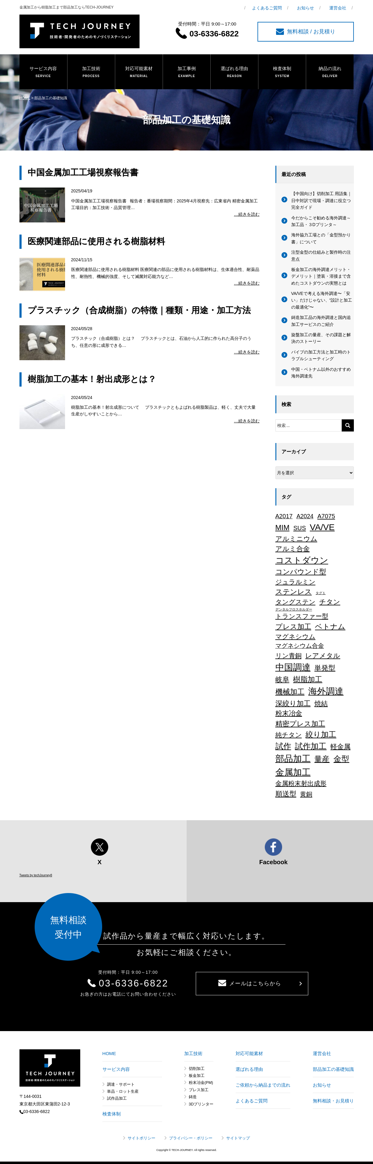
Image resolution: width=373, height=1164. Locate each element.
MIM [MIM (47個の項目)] (282, 527)
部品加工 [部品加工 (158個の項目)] (293, 758)
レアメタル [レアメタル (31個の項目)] (322, 655)
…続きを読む (247, 214)
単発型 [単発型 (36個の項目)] (324, 668)
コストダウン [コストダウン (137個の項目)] (301, 560)
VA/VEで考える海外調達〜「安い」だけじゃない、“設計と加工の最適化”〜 (321, 300)
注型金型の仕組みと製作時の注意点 (321, 255)
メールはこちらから (249, 983)
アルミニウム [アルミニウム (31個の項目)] (296, 539)
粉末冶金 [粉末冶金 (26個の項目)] (288, 713)
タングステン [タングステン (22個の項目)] (295, 601)
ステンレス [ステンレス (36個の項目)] (293, 592)
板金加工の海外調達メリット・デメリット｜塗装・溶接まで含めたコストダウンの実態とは (321, 276)
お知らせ (305, 7)
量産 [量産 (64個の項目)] (322, 759)
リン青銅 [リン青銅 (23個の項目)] (288, 655)
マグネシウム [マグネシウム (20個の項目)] (295, 636)
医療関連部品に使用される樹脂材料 (96, 241)
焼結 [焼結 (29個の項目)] (321, 703)
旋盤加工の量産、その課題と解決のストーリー (321, 338)
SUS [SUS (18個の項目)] (299, 528)
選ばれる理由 (234, 72)
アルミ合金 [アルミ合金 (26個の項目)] (292, 549)
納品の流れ (330, 72)
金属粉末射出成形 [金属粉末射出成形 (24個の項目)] (300, 783)
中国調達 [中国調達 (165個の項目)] (293, 667)
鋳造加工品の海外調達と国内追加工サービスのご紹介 (321, 321)
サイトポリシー (141, 1138)
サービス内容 (43, 72)
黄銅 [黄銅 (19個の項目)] (306, 794)
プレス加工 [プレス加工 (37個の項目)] (293, 627)
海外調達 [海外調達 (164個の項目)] (326, 691)
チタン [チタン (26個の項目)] (329, 602)
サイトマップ (238, 1138)
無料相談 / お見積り (305, 32)
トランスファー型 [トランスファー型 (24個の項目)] (301, 616)
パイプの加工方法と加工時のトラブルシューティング (321, 355)
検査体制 (282, 72)
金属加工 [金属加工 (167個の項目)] (293, 772)
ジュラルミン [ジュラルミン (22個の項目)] (295, 581)
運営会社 (337, 7)
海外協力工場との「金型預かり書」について (321, 238)
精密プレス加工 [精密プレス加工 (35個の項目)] (300, 724)
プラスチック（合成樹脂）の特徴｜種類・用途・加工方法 (139, 310)
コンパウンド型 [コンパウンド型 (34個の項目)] (300, 572)
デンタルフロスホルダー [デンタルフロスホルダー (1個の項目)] (293, 609)
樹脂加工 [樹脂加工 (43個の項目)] (307, 679)
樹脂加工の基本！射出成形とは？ (92, 379)
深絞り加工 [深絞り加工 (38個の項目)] (293, 703)
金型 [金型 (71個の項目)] (341, 759)
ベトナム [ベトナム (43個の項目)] (330, 627)
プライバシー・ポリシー (190, 1138)
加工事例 (186, 72)
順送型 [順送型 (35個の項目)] (285, 794)
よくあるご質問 (267, 7)
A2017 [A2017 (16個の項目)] (284, 516)
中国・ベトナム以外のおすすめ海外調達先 (321, 372)
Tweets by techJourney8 (35, 875)
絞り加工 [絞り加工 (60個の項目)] (321, 734)
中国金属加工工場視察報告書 (83, 172)
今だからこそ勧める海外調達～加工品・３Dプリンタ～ (321, 221)
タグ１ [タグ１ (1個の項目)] (321, 593)
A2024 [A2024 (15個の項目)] (304, 516)
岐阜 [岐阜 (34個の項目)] (282, 679)
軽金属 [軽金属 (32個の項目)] (340, 746)
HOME (24, 98)
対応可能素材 (139, 72)
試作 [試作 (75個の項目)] (283, 746)
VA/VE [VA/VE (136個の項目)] (322, 527)
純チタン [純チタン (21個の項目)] (288, 734)
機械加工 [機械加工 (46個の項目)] (290, 692)
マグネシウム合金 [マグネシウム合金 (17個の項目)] (299, 645)
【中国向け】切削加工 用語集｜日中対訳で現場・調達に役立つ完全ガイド (321, 200)
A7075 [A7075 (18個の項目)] (326, 516)
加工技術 (91, 72)
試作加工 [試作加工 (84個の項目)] (310, 746)
